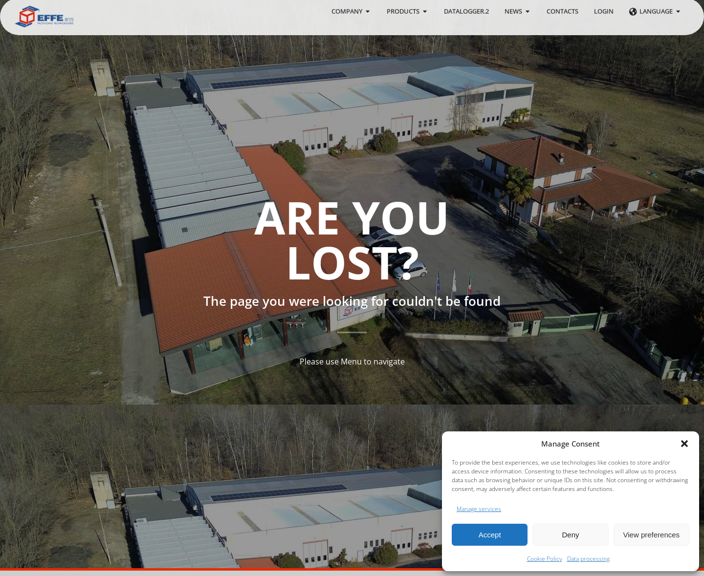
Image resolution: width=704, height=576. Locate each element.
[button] (684, 443)
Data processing (588, 559)
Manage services (479, 509)
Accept (490, 535)
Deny (570, 535)
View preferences (651, 535)
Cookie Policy (544, 559)
